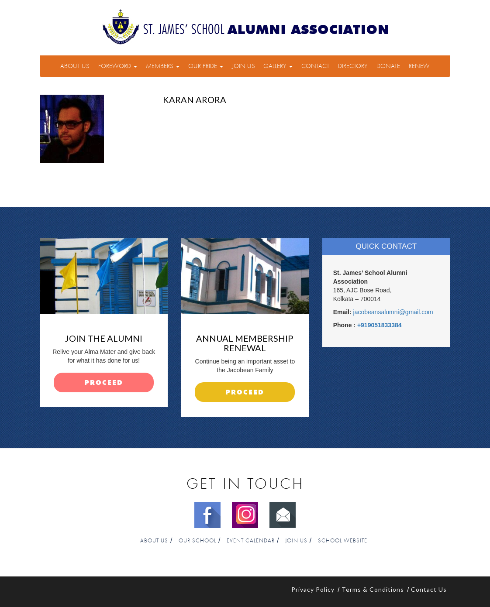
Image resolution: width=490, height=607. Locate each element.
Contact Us (429, 589)
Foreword (117, 66)
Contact (315, 66)
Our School (197, 541)
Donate (388, 66)
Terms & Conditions (373, 589)
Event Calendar (251, 541)
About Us (75, 66)
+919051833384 (379, 325)
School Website (342, 541)
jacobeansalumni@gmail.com (393, 312)
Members (162, 66)
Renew (419, 66)
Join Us (243, 66)
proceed (103, 383)
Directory (353, 66)
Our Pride (205, 66)
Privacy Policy (313, 589)
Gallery (278, 66)
